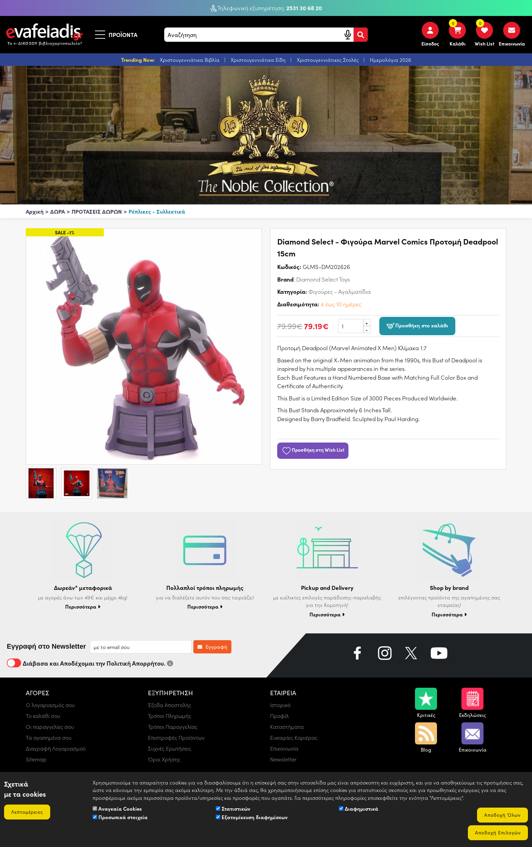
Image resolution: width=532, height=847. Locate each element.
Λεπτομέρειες (27, 812)
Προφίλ (279, 715)
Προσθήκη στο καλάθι (417, 326)
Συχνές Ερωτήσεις (169, 748)
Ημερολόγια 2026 (390, 59)
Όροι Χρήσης (164, 759)
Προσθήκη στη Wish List (312, 449)
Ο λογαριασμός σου (50, 704)
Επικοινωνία (284, 748)
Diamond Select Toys (323, 279)
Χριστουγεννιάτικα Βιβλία (190, 59)
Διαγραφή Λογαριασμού (56, 748)
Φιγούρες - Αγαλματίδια (339, 291)
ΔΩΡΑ (57, 211)
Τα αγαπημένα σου (49, 737)
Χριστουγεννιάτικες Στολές (328, 59)
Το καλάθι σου (43, 715)
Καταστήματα (287, 726)
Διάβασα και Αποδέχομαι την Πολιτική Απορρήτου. (90, 663)
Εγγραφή (212, 646)
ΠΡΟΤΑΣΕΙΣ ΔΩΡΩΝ (97, 211)
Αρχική (34, 211)
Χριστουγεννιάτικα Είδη (259, 59)
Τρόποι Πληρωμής (169, 715)
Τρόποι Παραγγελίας (172, 726)
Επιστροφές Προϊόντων (176, 737)
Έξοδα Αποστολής (169, 704)
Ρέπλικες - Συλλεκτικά (157, 211)
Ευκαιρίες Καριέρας (294, 737)
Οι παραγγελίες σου (50, 726)
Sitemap (36, 759)
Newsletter (283, 759)
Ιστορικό (280, 704)
